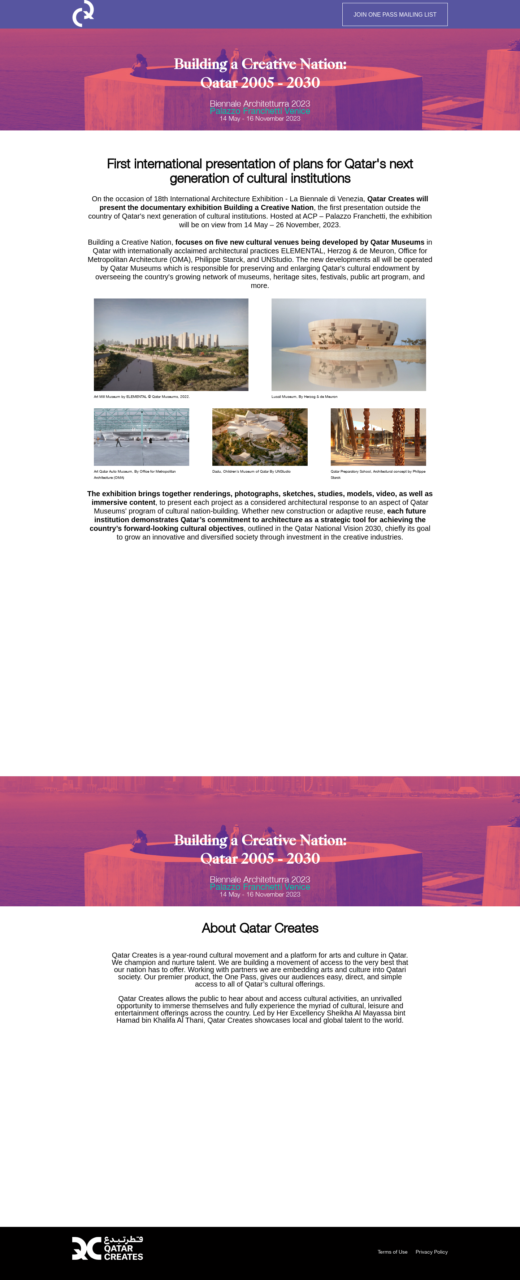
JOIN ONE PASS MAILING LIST (395, 15)
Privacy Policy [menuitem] (432, 1252)
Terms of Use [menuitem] (393, 1252)
